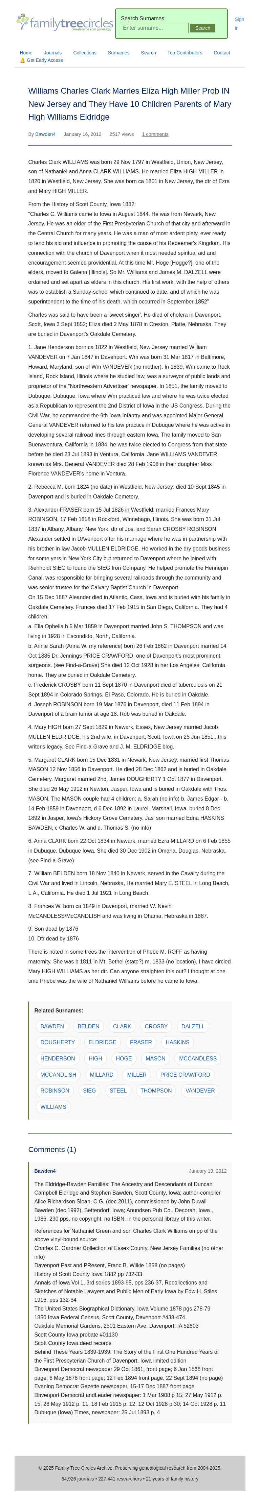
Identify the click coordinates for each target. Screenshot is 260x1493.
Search (148, 52)
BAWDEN (52, 1026)
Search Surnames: (143, 18)
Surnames (119, 52)
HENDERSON (57, 1058)
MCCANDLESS (198, 1058)
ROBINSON (54, 1091)
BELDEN (89, 1026)
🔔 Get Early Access (41, 60)
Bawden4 (46, 134)
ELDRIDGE (102, 1042)
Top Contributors (185, 52)
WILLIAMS (53, 1107)
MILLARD (101, 1075)
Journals (53, 52)
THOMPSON (156, 1091)
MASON (156, 1058)
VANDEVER (200, 1091)
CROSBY (156, 1026)
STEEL (118, 1091)
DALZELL (193, 1026)
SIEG (89, 1091)
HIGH (95, 1058)
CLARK (122, 1026)
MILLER (137, 1075)
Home (26, 52)
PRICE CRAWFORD (185, 1075)
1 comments (155, 134)
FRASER (141, 1042)
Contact (222, 52)
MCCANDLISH (58, 1075)
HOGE (124, 1058)
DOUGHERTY (57, 1042)
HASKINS (177, 1042)
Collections (84, 52)
